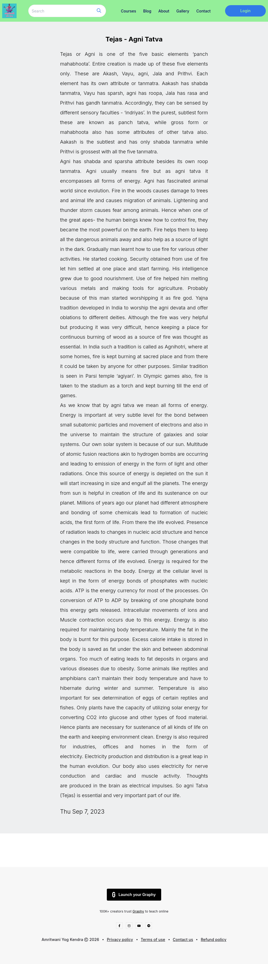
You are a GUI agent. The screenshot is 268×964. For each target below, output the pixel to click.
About (163, 11)
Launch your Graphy (134, 894)
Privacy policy (120, 939)
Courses (128, 11)
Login (245, 10)
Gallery (182, 11)
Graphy (138, 911)
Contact (203, 11)
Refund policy (213, 939)
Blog (147, 11)
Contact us (183, 939)
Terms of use (153, 939)
